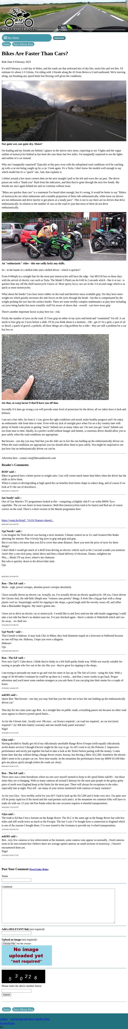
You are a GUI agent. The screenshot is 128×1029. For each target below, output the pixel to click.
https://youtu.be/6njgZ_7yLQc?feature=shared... (27, 520)
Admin (3, 1019)
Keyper (4, 1023)
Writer (11, 1023)
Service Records (19, 1019)
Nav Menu (11, 37)
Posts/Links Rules (39, 869)
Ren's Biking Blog (23, 44)
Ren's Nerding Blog (39, 1019)
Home (6, 44)
